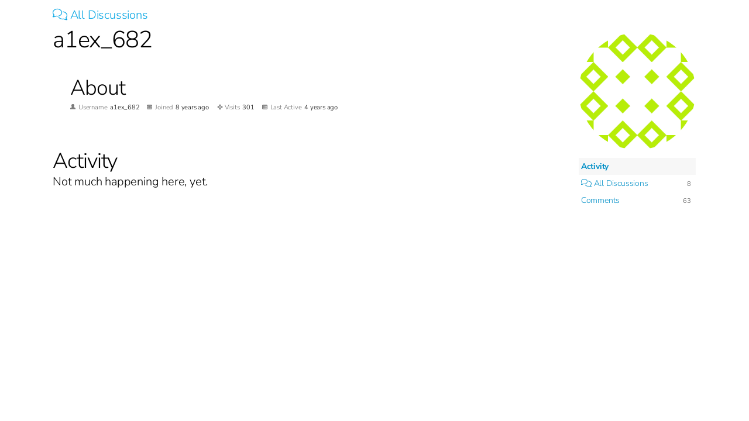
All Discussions (100, 15)
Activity (595, 166)
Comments (600, 200)
